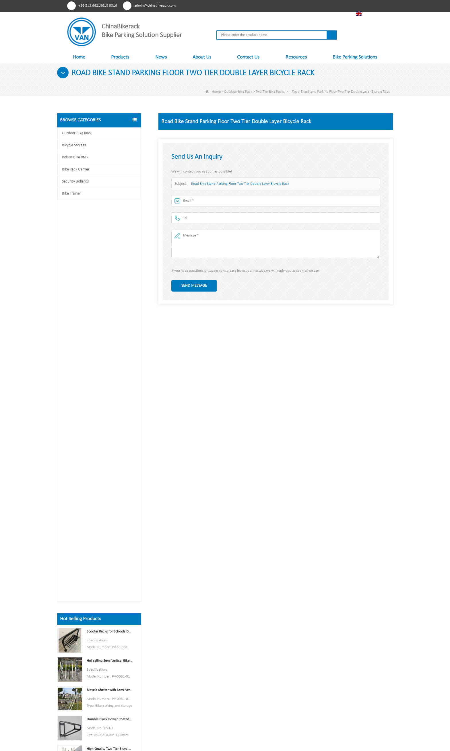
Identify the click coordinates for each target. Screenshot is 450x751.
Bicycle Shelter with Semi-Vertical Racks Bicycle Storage (109, 288)
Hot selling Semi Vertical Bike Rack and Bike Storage (109, 259)
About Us (202, 57)
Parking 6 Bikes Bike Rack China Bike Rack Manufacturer (109, 443)
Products (120, 57)
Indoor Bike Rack (75, 157)
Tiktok (332, 5)
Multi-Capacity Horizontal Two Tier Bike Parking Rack (109, 472)
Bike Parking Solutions (355, 57)
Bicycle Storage (74, 145)
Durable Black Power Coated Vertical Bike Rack (109, 318)
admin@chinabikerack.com (155, 5)
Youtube (310, 5)
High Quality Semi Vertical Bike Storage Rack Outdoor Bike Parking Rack (109, 413)
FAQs (168, 696)
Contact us (99, 581)
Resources (296, 57)
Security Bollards (75, 181)
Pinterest (289, 5)
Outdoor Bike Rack (238, 92)
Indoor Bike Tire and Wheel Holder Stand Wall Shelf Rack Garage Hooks (109, 384)
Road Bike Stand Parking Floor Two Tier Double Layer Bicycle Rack (240, 184)
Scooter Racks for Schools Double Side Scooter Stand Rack (109, 230)
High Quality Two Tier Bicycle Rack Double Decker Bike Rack (109, 347)
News (161, 57)
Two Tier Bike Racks (270, 92)
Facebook (300, 5)
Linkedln (321, 5)
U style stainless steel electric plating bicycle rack (109, 501)
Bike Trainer (71, 193)
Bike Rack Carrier (76, 169)
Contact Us (248, 57)
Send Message (194, 286)
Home (79, 57)
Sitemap (171, 677)
